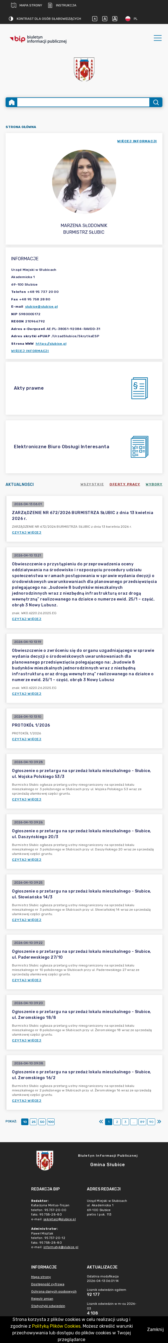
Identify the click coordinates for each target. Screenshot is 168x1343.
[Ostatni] (159, 1121)
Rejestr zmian (42, 1299)
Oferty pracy (124, 484)
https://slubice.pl (51, 344)
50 (42, 1122)
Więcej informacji (30, 351)
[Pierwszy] (101, 1121)
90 (151, 1122)
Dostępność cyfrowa (47, 1284)
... (134, 1122)
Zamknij (155, 1329)
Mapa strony (26, 5)
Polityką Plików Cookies (56, 1326)
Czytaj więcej (27, 532)
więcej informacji (137, 141)
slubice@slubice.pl (41, 306)
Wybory (154, 484)
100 (51, 1122)
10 (25, 1122)
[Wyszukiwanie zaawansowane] (83, 102)
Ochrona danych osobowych (54, 1291)
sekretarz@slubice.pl (59, 1219)
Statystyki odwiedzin (48, 1306)
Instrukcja (62, 5)
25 (33, 1122)
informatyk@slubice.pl (60, 1247)
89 (142, 1122)
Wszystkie (92, 484)
